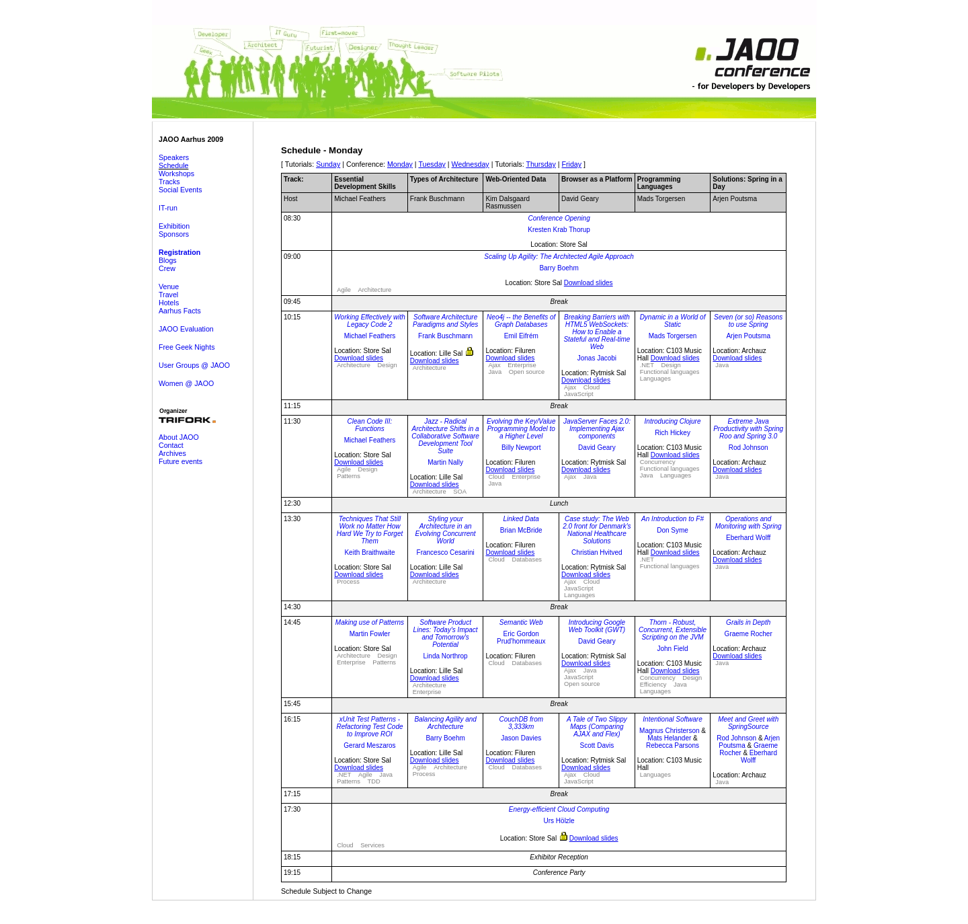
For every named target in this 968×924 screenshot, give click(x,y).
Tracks (169, 182)
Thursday (540, 164)
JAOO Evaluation (186, 329)
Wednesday (470, 164)
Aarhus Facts (180, 311)
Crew (167, 268)
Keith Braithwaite (369, 552)
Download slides (588, 282)
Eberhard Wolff (748, 537)
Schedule (173, 165)
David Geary (597, 447)
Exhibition (174, 226)
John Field (672, 648)
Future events (180, 461)
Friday (572, 164)
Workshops (176, 173)
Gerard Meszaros (369, 745)
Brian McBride (521, 530)
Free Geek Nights (187, 347)
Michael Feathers (370, 336)
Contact (171, 445)
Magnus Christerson (669, 730)
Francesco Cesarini (446, 552)
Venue (169, 286)
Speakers (174, 157)
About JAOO (179, 437)
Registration (179, 252)
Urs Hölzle (559, 820)
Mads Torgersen (673, 336)
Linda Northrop (446, 656)
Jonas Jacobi (596, 358)
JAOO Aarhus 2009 (191, 139)
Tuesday (431, 164)
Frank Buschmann (445, 336)
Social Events (180, 190)
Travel (168, 295)
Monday (400, 164)
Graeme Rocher (748, 634)
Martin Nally (445, 462)
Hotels (169, 303)
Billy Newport (520, 447)
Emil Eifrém (521, 336)
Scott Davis (597, 745)
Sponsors (174, 234)
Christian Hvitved (596, 552)
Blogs (168, 260)
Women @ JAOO (186, 383)
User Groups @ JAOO (194, 365)
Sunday (328, 164)
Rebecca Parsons (672, 745)
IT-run (168, 208)
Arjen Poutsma (748, 336)
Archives (172, 453)
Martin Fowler (370, 634)
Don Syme (672, 530)
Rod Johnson (748, 447)
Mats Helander (669, 738)
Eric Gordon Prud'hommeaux (521, 637)
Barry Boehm (558, 268)
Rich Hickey (672, 432)
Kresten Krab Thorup (559, 229)
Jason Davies (521, 738)
